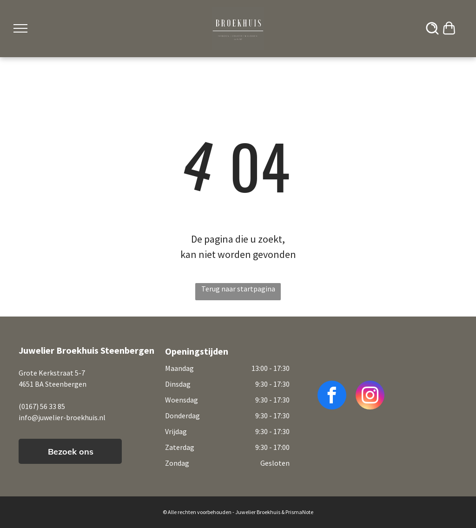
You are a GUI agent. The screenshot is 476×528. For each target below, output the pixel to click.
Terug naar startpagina (238, 288)
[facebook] (331, 396)
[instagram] (370, 396)
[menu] (20, 28)
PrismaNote (299, 511)
